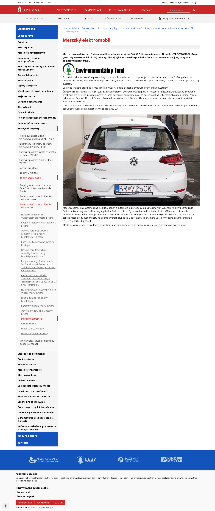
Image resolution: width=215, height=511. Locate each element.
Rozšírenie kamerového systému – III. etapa (38, 243)
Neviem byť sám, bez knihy (34, 333)
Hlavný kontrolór (27, 85)
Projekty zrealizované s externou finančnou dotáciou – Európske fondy (36, 188)
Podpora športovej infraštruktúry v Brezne (38, 224)
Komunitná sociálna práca (32, 123)
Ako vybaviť (24, 107)
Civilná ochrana (26, 380)
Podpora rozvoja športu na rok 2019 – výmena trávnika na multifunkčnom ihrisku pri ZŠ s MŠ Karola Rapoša (38, 266)
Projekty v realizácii (28, 172)
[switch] (17, 488)
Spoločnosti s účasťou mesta (34, 385)
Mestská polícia (27, 375)
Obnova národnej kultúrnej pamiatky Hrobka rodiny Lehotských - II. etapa (34, 253)
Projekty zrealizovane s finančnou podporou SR (37, 206)
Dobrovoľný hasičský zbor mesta (36, 412)
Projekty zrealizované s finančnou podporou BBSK (37, 198)
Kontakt (146, 10)
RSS (49, 2)
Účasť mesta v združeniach (33, 391)
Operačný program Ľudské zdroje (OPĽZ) (36, 161)
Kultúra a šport (120, 10)
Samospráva (93, 10)
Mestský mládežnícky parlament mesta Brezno (36, 68)
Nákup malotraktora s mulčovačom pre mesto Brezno (37, 216)
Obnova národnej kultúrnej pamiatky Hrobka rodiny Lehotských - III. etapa (34, 233)
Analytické (24, 492)
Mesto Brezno (67, 10)
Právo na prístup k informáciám (36, 407)
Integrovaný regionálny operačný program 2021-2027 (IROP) (35, 145)
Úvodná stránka (71, 28)
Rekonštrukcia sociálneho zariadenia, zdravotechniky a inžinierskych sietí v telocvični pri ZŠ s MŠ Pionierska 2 (39, 280)
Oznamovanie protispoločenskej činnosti (36, 419)
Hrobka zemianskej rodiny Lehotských (34, 299)
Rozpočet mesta (27, 364)
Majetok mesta (26, 96)
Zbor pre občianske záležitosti (35, 396)
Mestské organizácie (30, 369)
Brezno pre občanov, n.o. (31, 401)
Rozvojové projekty (28, 128)
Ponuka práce (25, 80)
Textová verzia (24, 2)
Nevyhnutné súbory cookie (33, 487)
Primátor (23, 42)
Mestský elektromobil (32, 318)
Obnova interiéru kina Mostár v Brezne (37, 312)
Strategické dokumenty (31, 353)
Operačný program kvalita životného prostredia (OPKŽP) (37, 153)
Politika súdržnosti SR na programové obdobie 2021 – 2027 (36, 137)
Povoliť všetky (25, 502)
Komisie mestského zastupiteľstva (29, 60)
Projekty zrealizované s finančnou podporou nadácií (37, 342)
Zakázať (58, 502)
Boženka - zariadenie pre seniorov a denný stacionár (37, 428)
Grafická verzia (39, 2)
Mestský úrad (25, 47)
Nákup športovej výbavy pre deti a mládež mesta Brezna (38, 291)
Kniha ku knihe (28, 323)
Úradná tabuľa (26, 112)
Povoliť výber (43, 502)
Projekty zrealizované (30, 177)
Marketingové (26, 496)
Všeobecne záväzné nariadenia (35, 91)
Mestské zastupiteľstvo (31, 52)
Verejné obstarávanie (30, 101)
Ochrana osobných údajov (41, 507)
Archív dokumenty (28, 74)
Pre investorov (26, 359)
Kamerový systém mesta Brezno (38, 305)
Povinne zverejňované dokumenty (37, 117)
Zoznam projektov (28, 167)
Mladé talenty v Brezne (33, 328)
